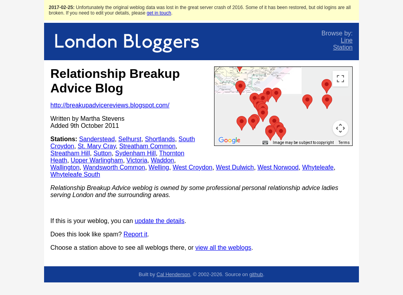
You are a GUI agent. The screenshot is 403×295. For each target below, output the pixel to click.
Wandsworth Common (114, 167)
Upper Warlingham (97, 160)
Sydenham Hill (135, 153)
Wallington (64, 167)
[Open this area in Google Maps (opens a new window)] (229, 140)
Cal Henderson (173, 274)
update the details (159, 221)
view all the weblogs (223, 247)
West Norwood (278, 167)
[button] (263, 114)
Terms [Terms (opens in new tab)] (344, 142)
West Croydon (193, 167)
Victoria (136, 160)
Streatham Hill (70, 153)
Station (343, 47)
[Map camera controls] (340, 128)
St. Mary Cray (97, 146)
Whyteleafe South (75, 174)
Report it (135, 234)
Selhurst (130, 139)
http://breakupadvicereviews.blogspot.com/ (109, 105)
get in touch (159, 13)
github (256, 274)
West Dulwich (235, 167)
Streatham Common (147, 146)
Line (347, 40)
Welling (159, 167)
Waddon (162, 160)
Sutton (102, 153)
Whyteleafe (318, 167)
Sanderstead (97, 139)
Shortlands (160, 139)
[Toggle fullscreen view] (340, 79)
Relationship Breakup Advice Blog (115, 80)
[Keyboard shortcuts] (265, 143)
